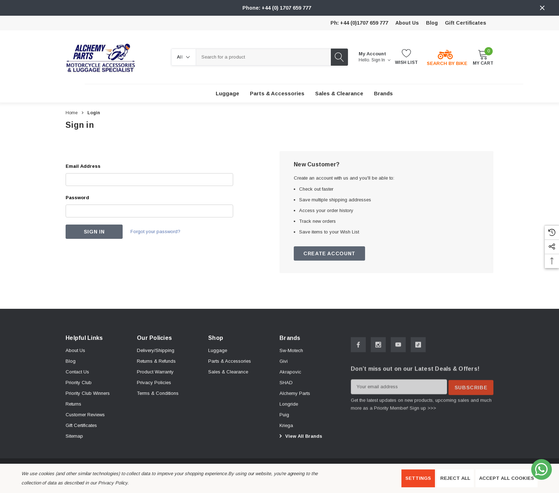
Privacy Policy (112, 483)
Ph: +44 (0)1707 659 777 (359, 23)
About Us (407, 23)
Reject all (455, 478)
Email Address (83, 166)
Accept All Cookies (506, 478)
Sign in (380, 60)
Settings (418, 478)
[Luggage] (227, 93)
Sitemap (74, 440)
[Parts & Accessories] (277, 93)
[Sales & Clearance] (339, 93)
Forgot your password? (158, 231)
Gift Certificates (465, 23)
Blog (432, 23)
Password (77, 197)
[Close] (542, 8)
